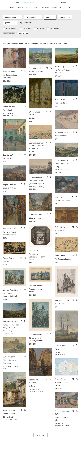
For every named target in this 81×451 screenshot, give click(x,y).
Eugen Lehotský (9, 188)
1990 (31, 267)
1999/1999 (58, 392)
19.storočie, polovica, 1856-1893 (36, 192)
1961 (5, 242)
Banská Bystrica (9, 192)
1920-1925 (33, 79)
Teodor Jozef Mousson (34, 385)
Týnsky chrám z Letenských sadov (36, 343)
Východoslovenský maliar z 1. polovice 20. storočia (36, 149)
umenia (64, 6)
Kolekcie (20, 11)
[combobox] (40, 6)
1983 (56, 238)
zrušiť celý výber (22, 37)
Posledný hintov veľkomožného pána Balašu (37, 261)
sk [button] (72, 3)
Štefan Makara (60, 103)
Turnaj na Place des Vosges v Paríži (11, 330)
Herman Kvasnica (10, 233)
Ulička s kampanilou (63, 204)
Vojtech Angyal (9, 414)
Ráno (57, 353)
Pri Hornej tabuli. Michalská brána (9, 237)
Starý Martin (59, 234)
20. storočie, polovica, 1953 (10, 371)
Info (65, 11)
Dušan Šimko (60, 231)
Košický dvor (8, 162)
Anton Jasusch (9, 111)
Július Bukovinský (36, 219)
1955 (5, 303)
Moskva (6, 265)
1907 (5, 165)
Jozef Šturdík (60, 260)
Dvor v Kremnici (9, 418)
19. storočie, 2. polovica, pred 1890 (10, 422)
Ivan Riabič (33, 255)
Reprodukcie (56, 11)
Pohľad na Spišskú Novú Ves (62, 75)
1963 (56, 207)
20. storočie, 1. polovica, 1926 (60, 357)
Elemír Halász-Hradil (35, 117)
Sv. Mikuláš (59, 308)
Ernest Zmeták (60, 383)
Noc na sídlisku (61, 107)
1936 (31, 125)
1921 (56, 143)
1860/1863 (58, 80)
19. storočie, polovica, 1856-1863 (62, 175)
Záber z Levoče (61, 140)
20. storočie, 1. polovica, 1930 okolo (36, 394)
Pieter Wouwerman (10, 325)
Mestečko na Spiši (36, 75)
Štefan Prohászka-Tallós (62, 416)
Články (35, 11)
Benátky (32, 122)
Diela (12, 11)
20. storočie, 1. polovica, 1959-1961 (10, 119)
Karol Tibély (59, 71)
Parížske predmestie (63, 263)
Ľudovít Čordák (9, 76)
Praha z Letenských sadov (36, 294)
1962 (56, 110)
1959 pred (32, 225)
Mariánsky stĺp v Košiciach (9, 365)
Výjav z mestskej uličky (61, 422)
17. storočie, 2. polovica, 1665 (8, 336)
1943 (56, 311)
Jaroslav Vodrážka (62, 304)
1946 (56, 266)
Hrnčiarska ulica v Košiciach (10, 80)
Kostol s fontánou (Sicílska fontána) (61, 387)
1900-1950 (33, 159)
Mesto (31, 156)
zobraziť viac (40, 439)
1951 (5, 195)
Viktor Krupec (60, 350)
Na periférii (7, 114)
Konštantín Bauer (61, 136)
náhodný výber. (61, 47)
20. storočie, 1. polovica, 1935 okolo (62, 428)
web (17, 6)
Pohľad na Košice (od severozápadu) (36, 186)
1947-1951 (33, 299)
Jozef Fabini (59, 201)
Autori (28, 11)
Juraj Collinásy (9, 361)
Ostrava (32, 390)
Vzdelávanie (45, 11)
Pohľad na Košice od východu (62, 169)
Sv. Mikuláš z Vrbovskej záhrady (10, 298)
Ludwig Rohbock (61, 164)
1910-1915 (7, 85)
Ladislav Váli (8, 159)
